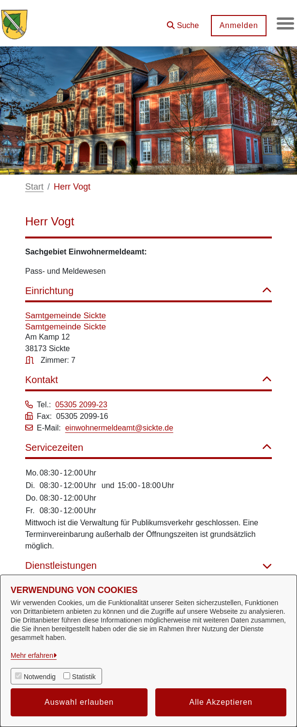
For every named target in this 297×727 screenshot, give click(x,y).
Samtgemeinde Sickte (65, 315)
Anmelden (236, 25)
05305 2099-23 (81, 405)
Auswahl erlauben (79, 702)
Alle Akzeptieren (220, 702)
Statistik (84, 677)
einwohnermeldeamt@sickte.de (119, 428)
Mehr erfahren (32, 655)
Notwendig (40, 677)
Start (34, 187)
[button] (181, 22)
